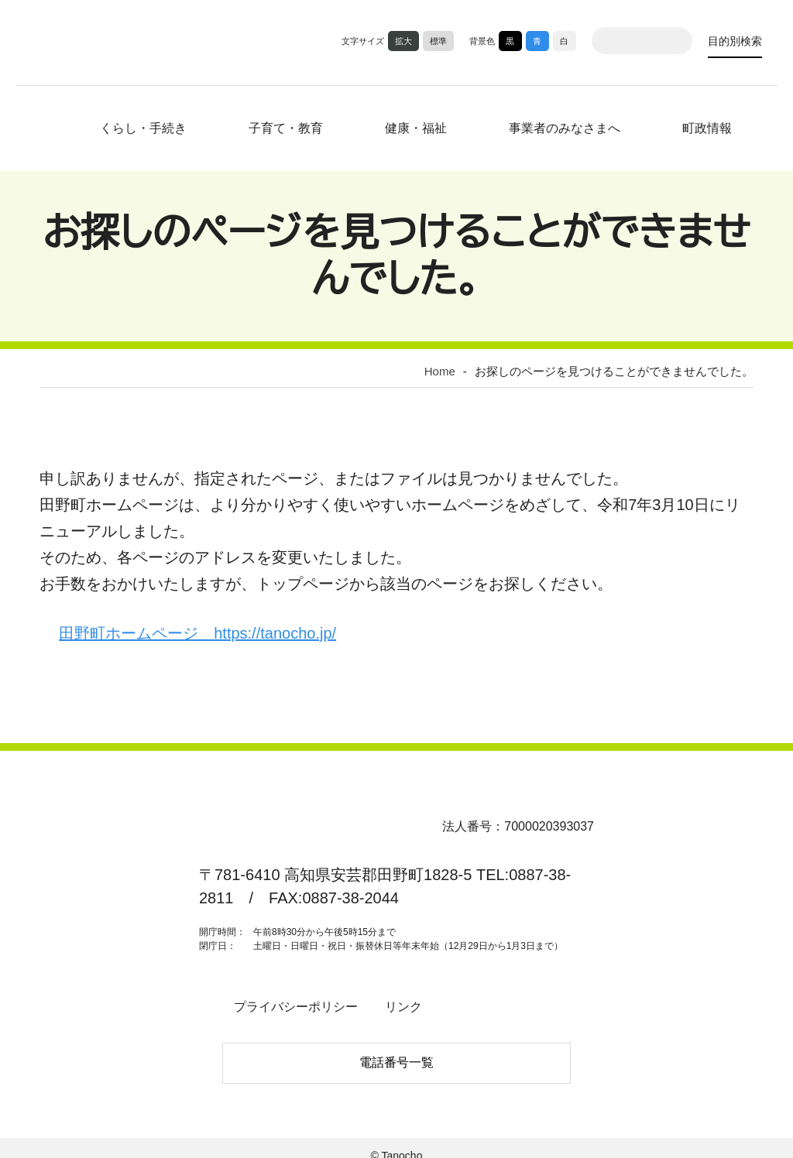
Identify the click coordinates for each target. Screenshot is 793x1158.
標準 (438, 41)
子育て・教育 (284, 125)
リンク (391, 999)
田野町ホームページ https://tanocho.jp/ (214, 627)
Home (451, 367)
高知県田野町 (90, 40)
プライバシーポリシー (291, 999)
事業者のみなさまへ (553, 125)
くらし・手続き (150, 125)
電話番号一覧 (396, 1051)
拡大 (403, 41)
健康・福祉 (408, 125)
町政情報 (695, 125)
